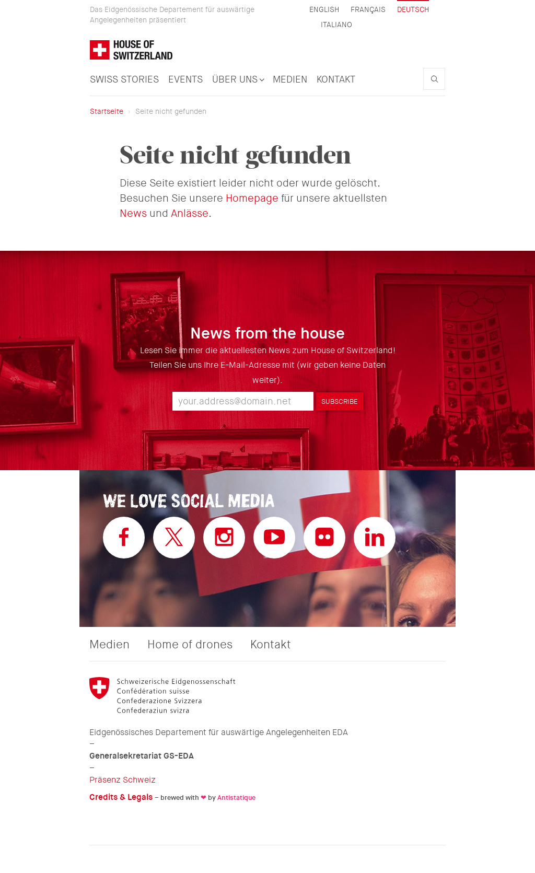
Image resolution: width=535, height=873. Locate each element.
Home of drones (189, 644)
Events (185, 79)
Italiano (336, 25)
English (324, 10)
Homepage (252, 198)
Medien (290, 79)
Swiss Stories (124, 79)
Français (368, 10)
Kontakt (336, 79)
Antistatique (236, 797)
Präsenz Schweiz (122, 779)
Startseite (106, 111)
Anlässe (189, 213)
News (133, 213)
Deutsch (413, 9)
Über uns (237, 79)
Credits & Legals (121, 796)
